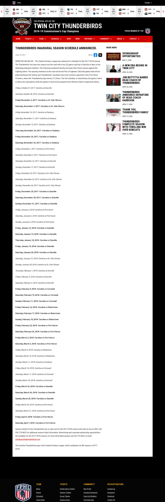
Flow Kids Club (89, 500)
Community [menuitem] (106, 39)
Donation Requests (90, 492)
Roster (38, 492)
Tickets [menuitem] (29, 39)
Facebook (110, 496)
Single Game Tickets (67, 489)
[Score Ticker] (82, 11)
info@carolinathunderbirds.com (27, 439)
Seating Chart (65, 500)
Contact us (111, 489)
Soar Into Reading (90, 496)
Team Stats (40, 500)
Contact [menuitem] (135, 39)
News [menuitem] (78, 39)
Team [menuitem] (43, 39)
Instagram (111, 492)
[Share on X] (100, 55)
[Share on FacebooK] (95, 55)
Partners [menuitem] (89, 39)
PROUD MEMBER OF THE (137, 31)
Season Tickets (65, 492)
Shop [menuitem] (70, 39)
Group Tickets (65, 496)
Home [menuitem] (18, 39)
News (38, 489)
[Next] (163, 11)
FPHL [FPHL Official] (16, 3)
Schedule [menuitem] (56, 39)
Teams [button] (148, 2)
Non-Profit (87, 489)
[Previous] (2, 11)
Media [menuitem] (121, 39)
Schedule (39, 496)
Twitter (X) (111, 500)
